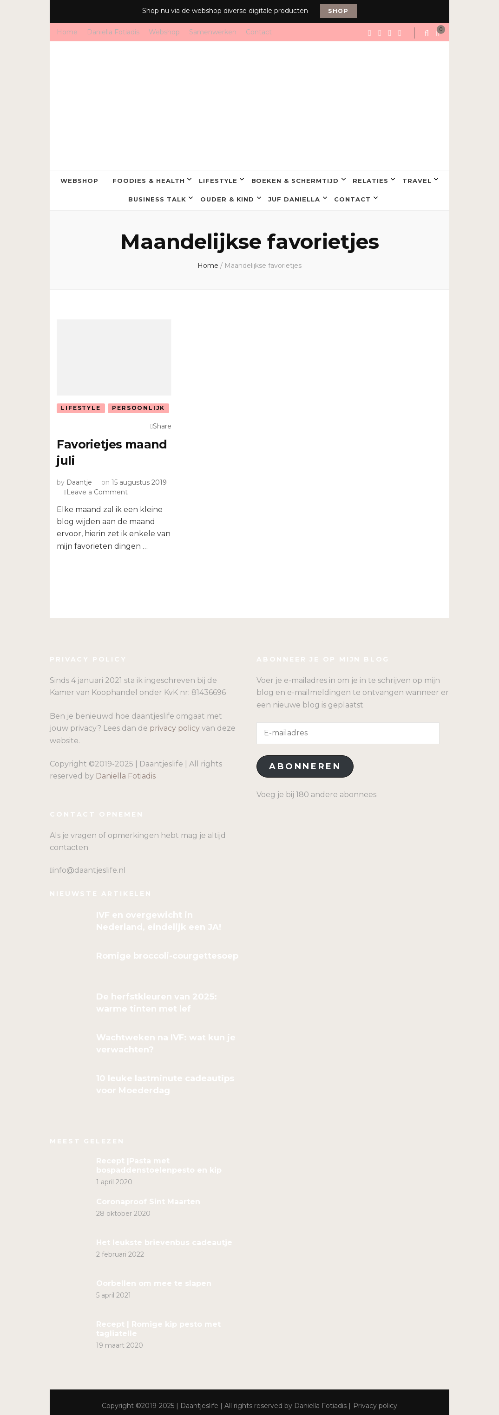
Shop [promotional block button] (338, 10)
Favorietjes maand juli (92, 445)
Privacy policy (375, 1398)
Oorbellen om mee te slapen (153, 1276)
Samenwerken (212, 31)
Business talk (157, 194)
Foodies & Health (148, 179)
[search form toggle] (427, 33)
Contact (259, 31)
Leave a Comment (97, 484)
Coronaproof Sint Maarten (148, 1194)
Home (67, 31)
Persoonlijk (138, 401)
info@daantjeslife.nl (89, 863)
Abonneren (305, 759)
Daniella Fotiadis (113, 31)
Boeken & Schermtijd (295, 179)
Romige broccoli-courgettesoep (167, 949)
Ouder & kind (227, 194)
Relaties (370, 179)
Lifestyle (218, 179)
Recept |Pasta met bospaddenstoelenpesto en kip (159, 1158)
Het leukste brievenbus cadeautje (164, 1235)
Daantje (79, 475)
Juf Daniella (294, 194)
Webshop (164, 31)
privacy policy (175, 721)
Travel (417, 179)
